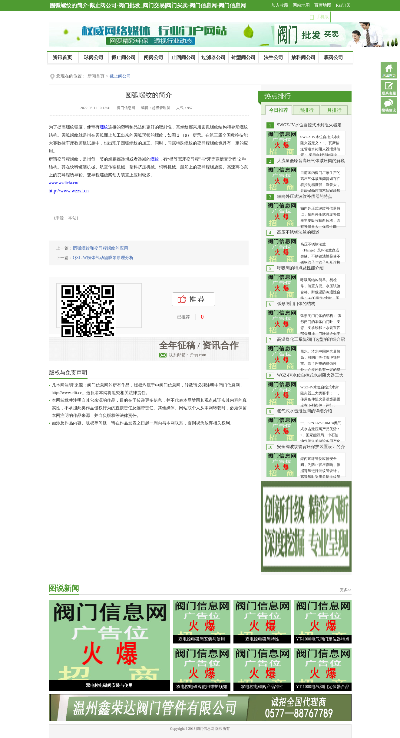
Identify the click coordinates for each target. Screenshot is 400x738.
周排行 (306, 110)
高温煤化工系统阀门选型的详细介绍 (311, 339)
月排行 (334, 110)
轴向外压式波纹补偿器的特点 (304, 196)
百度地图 (322, 5)
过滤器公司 (213, 57)
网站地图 (301, 5)
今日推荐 (278, 110)
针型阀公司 (243, 57)
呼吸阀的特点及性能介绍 (300, 268)
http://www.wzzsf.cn (69, 190)
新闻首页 (96, 76)
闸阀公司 (153, 57)
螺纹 (104, 127)
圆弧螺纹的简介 (148, 95)
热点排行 (277, 96)
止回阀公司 (183, 57)
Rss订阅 (343, 5)
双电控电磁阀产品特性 (262, 686)
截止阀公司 (123, 57)
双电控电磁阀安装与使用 (109, 685)
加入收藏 (279, 5)
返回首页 (389, 70)
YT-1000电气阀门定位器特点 (322, 639)
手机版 (322, 17)
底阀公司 (333, 57)
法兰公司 (273, 57)
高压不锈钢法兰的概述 (298, 232)
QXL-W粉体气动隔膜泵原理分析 (103, 257)
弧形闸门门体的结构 (296, 303)
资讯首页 (62, 57)
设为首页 (342, 17)
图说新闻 (64, 588)
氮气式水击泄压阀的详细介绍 (304, 411)
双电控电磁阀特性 (262, 639)
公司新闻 (54, 68)
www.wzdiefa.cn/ (63, 183)
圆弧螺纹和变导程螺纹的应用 (100, 248)
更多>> (346, 590)
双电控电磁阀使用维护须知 (201, 686)
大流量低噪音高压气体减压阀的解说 (311, 160)
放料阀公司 (303, 57)
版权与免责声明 (68, 373)
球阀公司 (93, 57)
